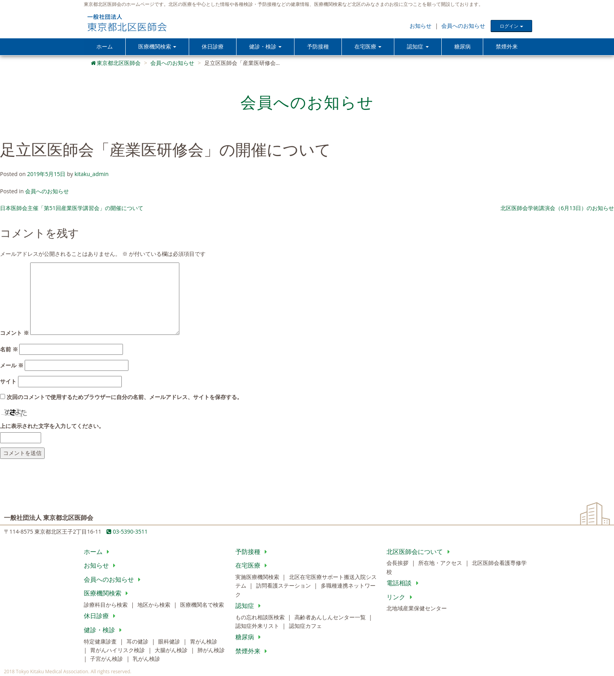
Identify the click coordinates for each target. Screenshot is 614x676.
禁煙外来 (506, 47)
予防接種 (318, 47)
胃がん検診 (203, 641)
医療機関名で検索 (202, 605)
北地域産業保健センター (416, 609)
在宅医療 (252, 566)
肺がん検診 (211, 650)
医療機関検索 (107, 594)
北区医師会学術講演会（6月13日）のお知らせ (557, 208)
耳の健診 (138, 641)
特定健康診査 (101, 641)
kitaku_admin (91, 174)
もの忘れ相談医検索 (260, 617)
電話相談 (403, 583)
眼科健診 (170, 641)
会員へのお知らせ (463, 25)
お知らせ (421, 25)
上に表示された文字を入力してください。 (52, 426)
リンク (400, 597)
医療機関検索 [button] (157, 47)
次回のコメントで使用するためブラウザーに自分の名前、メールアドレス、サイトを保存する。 (124, 397)
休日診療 (213, 47)
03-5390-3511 (127, 532)
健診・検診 (104, 630)
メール (11, 366)
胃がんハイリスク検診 (118, 650)
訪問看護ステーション (284, 586)
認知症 (249, 606)
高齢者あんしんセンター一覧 (330, 617)
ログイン (511, 26)
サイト (8, 382)
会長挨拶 (398, 563)
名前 (9, 349)
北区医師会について (419, 552)
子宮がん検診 (107, 659)
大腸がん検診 (172, 650)
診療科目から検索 (106, 605)
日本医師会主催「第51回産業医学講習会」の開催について (71, 208)
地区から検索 (154, 605)
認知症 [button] (418, 47)
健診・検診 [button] (265, 47)
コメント (14, 333)
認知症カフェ (305, 626)
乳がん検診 (146, 659)
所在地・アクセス (441, 563)
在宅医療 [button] (368, 47)
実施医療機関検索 (258, 577)
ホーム (104, 47)
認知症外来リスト (258, 626)
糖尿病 (462, 47)
